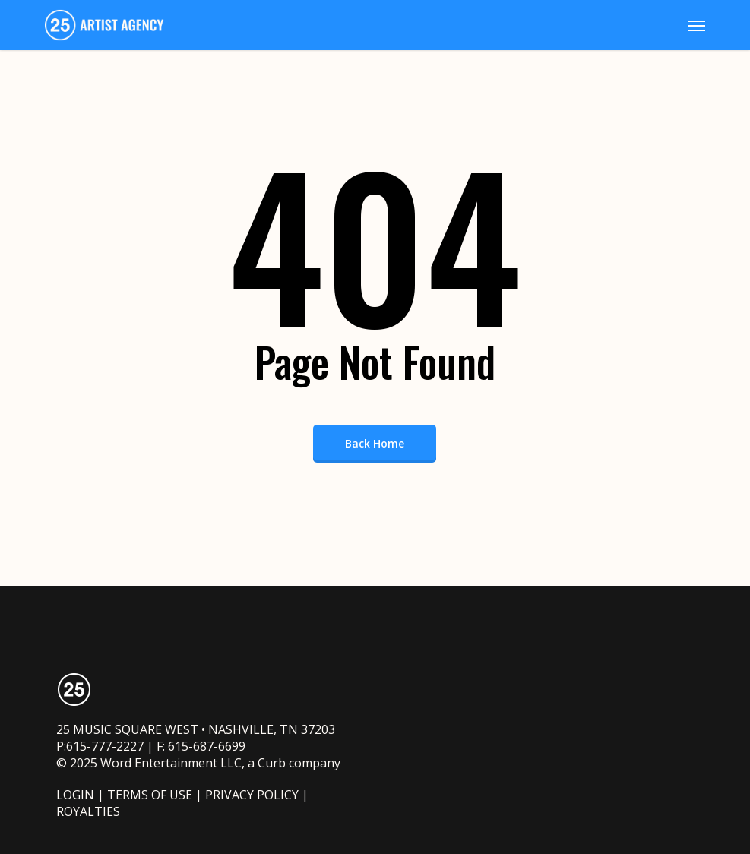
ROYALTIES (88, 811)
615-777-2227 (105, 746)
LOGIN (75, 794)
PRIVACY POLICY (252, 794)
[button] (696, 25)
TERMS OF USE (149, 794)
